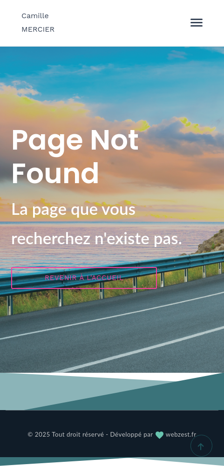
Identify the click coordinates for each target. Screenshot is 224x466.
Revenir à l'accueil (84, 278)
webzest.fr (175, 434)
